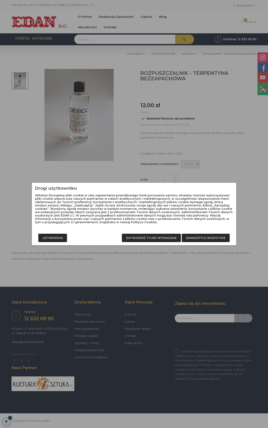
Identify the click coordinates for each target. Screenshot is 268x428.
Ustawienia (53, 238)
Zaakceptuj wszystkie (205, 238)
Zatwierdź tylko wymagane (151, 238)
